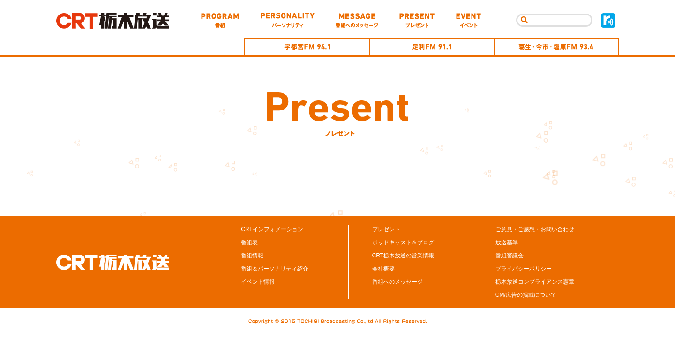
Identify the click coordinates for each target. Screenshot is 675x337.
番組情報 (252, 255)
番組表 (249, 242)
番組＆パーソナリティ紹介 (274, 268)
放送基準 (506, 242)
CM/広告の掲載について (525, 295)
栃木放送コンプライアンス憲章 (534, 281)
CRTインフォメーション (272, 229)
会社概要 (383, 268)
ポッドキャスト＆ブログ (403, 242)
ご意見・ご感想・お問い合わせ (534, 229)
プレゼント (386, 229)
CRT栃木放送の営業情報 (403, 255)
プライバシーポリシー (523, 268)
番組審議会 (509, 255)
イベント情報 (258, 281)
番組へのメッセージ (397, 281)
